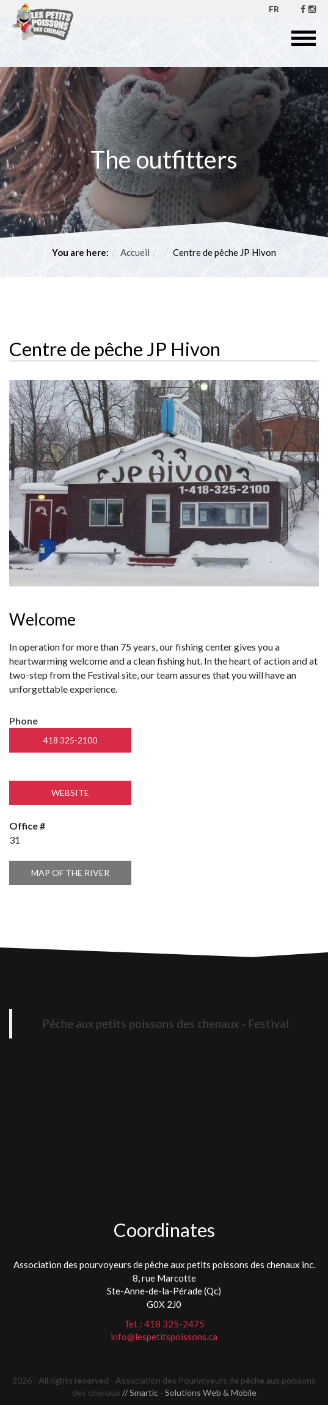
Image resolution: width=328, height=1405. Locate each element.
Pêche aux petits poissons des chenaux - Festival (165, 1023)
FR (274, 9)
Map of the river (70, 872)
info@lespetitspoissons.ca (164, 1336)
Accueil (135, 252)
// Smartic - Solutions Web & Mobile (189, 1392)
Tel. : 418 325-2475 (164, 1323)
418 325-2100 (70, 740)
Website (70, 792)
